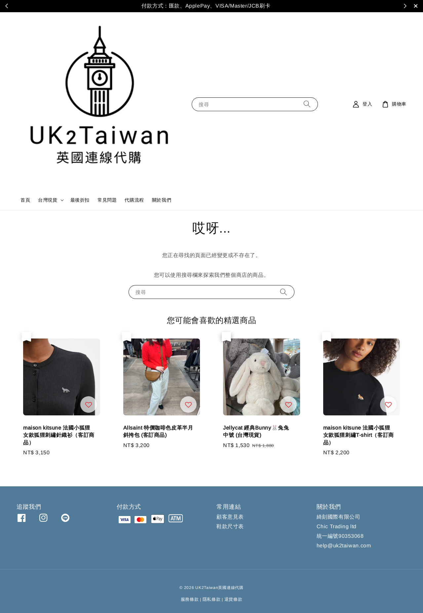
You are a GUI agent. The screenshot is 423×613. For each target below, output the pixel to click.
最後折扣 (80, 200)
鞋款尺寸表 (230, 526)
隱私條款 (212, 599)
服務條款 (190, 599)
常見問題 (107, 200)
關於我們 (161, 200)
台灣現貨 (47, 200)
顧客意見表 (230, 517)
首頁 (25, 200)
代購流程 (134, 200)
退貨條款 (233, 599)
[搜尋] (307, 104)
